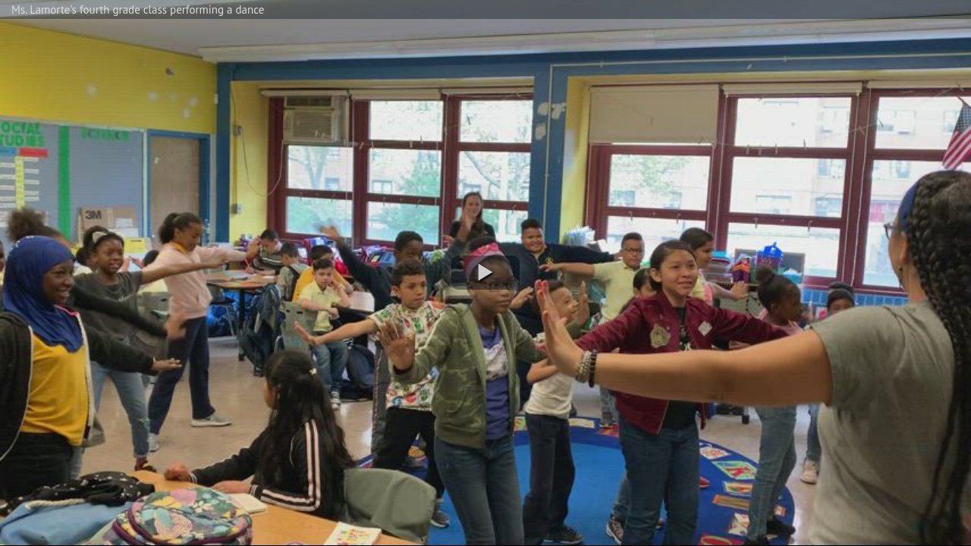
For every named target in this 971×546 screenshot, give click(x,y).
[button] (485, 273)
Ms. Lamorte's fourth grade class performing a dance (137, 9)
